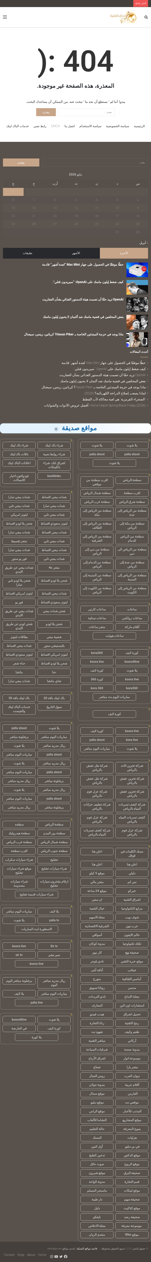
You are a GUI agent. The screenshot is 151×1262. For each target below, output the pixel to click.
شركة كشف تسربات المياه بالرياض (132, 806)
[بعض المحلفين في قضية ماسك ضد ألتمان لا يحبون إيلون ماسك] (137, 322)
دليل (97, 1208)
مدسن (132, 988)
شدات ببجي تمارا (19, 497)
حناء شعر (19, 663)
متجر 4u (54, 567)
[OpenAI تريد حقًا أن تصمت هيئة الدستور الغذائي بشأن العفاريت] (137, 304)
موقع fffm (132, 1235)
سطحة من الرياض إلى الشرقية (97, 538)
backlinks (54, 476)
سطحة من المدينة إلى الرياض (97, 577)
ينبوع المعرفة (132, 1129)
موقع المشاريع (131, 1120)
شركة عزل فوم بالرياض (97, 794)
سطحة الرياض (132, 480)
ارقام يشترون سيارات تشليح (54, 883)
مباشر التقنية (96, 1041)
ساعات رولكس (132, 618)
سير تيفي (54, 955)
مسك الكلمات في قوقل (132, 853)
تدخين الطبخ (97, 1155)
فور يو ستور (19, 559)
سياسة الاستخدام (90, 126)
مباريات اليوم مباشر (97, 749)
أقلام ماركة (132, 627)
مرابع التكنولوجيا (132, 908)
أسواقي (97, 935)
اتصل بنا (69, 126)
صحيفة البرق (132, 1173)
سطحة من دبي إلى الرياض (97, 551)
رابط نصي (39, 126)
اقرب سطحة (132, 493)
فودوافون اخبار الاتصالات (19, 478)
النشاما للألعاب (97, 1120)
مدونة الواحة (97, 1182)
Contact (9, 1255)
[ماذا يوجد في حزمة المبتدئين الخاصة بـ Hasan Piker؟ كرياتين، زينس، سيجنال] (137, 339)
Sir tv (54, 946)
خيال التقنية (97, 908)
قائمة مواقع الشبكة (87, 1248)
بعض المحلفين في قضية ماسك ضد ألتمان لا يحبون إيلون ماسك (83, 317)
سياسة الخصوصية (117, 126)
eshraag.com (55, 1248)
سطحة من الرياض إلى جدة (132, 513)
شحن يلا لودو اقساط (19, 523)
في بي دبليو (132, 1146)
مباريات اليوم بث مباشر (114, 697)
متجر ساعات (97, 627)
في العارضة (19, 1028)
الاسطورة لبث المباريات (36, 929)
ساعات (132, 609)
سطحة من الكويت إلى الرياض (97, 590)
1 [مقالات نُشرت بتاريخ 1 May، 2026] (13, 192)
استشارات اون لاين (132, 1005)
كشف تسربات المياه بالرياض (132, 819)
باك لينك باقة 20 (54, 698)
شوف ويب (132, 917)
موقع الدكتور (132, 1155)
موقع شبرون (97, 1173)
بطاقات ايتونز (19, 637)
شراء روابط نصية (54, 454)
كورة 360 (97, 679)
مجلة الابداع (131, 997)
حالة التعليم (96, 1129)
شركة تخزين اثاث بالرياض (132, 768)
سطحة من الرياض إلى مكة (97, 513)
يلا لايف (54, 911)
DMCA (55, 126)
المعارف (96, 1005)
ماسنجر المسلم (97, 1190)
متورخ (97, 979)
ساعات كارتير (97, 609)
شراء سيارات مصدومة (19, 883)
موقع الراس (97, 1111)
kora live (132, 740)
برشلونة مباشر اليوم (19, 981)
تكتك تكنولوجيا (132, 944)
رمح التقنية (132, 1023)
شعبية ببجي (54, 637)
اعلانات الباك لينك (19, 463)
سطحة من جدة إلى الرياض (132, 564)
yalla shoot (132, 454)
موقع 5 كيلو (96, 873)
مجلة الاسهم (97, 917)
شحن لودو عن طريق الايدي (19, 626)
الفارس (132, 1093)
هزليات (132, 1138)
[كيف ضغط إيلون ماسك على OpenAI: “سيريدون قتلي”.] (137, 287)
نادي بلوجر (97, 961)
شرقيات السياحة (97, 1049)
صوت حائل (97, 1164)
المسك (97, 1138)
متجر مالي (97, 882)
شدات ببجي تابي (19, 506)
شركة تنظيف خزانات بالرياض (96, 806)
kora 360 (97, 688)
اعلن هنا (97, 851)
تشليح (54, 860)
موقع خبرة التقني (132, 961)
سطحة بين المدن (54, 833)
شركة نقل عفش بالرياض (97, 768)
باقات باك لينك (19, 454)
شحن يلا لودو (54, 624)
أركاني (132, 1041)
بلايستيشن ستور (54, 646)
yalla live (36, 1002)
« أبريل (143, 243)
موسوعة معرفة (132, 1226)
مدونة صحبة (132, 1049)
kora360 (97, 653)
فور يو (19, 602)
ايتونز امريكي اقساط (19, 593)
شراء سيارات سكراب (19, 860)
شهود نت (97, 1032)
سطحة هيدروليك (19, 833)
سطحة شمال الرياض (96, 493)
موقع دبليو (97, 1102)
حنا (54, 672)
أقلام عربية (132, 1085)
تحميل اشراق (131, 1014)
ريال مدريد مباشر (54, 746)
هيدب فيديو (97, 1014)
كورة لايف (131, 653)
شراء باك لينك (54, 445)
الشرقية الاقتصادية (97, 926)
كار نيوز (97, 952)
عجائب (132, 970)
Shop (20, 1255)
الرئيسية (139, 126)
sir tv (19, 955)
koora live (97, 662)
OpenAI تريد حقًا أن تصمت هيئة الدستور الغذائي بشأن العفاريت (82, 299)
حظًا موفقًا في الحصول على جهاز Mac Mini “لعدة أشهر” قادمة (82, 264)
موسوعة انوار (132, 1058)
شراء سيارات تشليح (54, 868)
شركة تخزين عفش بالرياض (132, 781)
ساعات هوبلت (114, 636)
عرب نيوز (132, 926)
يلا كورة (36, 1037)
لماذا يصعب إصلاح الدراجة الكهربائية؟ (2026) (115, 393)
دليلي (132, 873)
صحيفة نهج (132, 952)
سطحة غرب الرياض (97, 502)
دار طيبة (97, 1199)
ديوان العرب (132, 1076)
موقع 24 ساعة (96, 891)
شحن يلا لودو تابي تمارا (19, 583)
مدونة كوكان (97, 944)
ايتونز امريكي (19, 515)
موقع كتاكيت (132, 1208)
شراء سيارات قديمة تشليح (36, 894)
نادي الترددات (97, 997)
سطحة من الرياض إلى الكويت (132, 590)
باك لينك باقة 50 (19, 698)
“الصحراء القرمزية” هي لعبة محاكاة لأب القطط (114, 399)
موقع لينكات (132, 1190)
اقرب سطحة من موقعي (97, 482)
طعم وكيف (132, 1032)
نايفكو (97, 1217)
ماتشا (19, 672)
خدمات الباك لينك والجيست (19, 709)
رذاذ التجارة (97, 1023)
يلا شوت (132, 445)
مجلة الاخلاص (97, 1226)
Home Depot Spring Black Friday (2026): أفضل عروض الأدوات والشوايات (95, 405)
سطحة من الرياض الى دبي (132, 551)
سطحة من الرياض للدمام (132, 538)
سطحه (19, 824)
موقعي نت (132, 1102)
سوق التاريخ (54, 707)
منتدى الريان (97, 1235)
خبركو (132, 891)
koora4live (131, 662)
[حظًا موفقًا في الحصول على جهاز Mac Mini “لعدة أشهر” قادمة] (137, 270)
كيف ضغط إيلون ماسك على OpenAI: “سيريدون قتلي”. (87, 282)
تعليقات (27, 253)
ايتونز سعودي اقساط (54, 523)
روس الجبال (97, 1076)
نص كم (132, 882)
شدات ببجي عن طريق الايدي (19, 570)
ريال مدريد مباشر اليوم (54, 983)
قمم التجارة (132, 1182)
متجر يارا (132, 1067)
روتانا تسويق (97, 988)
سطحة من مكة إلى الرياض (132, 526)
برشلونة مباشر (19, 737)
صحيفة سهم (132, 1199)
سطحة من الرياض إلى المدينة (132, 577)
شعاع (96, 1067)
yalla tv (54, 920)
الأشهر (76, 253)
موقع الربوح (132, 1164)
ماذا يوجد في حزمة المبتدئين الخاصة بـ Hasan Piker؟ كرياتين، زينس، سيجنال (73, 334)
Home (42, 1255)
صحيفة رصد (132, 1217)
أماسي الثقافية (132, 979)
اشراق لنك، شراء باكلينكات (54, 465)
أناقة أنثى (97, 970)
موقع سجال (97, 1093)
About (31, 1255)
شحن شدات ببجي (54, 611)
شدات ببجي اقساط (54, 497)
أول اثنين (97, 1146)
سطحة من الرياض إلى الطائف (97, 526)
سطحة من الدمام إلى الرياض (97, 564)
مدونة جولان (97, 1085)
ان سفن (97, 900)
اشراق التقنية (132, 900)
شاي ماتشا (54, 681)
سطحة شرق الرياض (132, 502)
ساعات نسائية (97, 618)
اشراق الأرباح (96, 1058)
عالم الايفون (132, 935)
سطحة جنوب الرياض (54, 851)
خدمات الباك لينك (17, 126)
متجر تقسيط (19, 541)
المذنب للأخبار (132, 1111)
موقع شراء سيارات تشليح (19, 871)
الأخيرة (124, 253)
